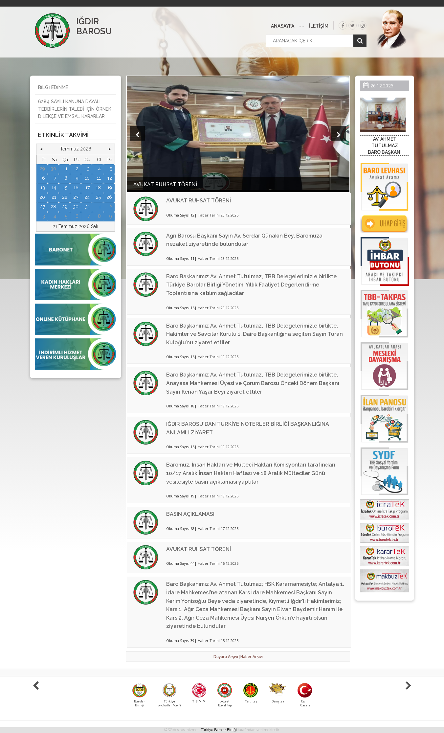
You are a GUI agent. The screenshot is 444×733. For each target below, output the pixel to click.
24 (87, 197)
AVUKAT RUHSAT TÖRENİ (198, 200)
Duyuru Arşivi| (226, 656)
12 (109, 178)
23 (75, 197)
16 (76, 187)
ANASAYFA (282, 26)
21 (54, 197)
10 (87, 178)
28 (53, 206)
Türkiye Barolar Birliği (219, 730)
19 (109, 187)
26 (109, 197)
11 (99, 178)
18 (98, 187)
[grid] (75, 188)
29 (42, 168)
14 (54, 187)
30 (53, 168)
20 (42, 197)
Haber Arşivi (251, 656)
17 (87, 187)
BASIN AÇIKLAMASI (190, 514)
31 (87, 206)
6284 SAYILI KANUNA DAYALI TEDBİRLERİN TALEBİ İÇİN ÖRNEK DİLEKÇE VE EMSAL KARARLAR (74, 109)
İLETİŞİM (318, 26)
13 (42, 187)
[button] (41, 149)
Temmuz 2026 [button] (75, 148)
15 (65, 187)
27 (42, 206)
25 (98, 197)
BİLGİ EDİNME (53, 87)
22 (64, 197)
